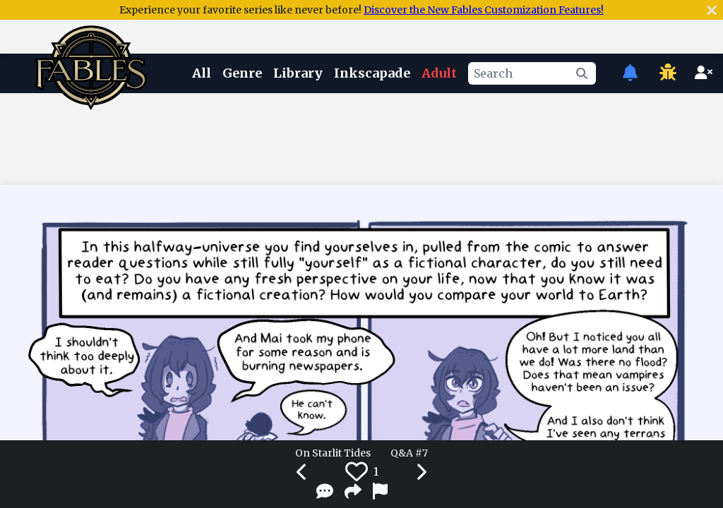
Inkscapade (372, 73)
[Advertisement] (361, 136)
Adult (439, 73)
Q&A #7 (409, 453)
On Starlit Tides (333, 453)
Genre (242, 73)
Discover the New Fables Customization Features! (484, 10)
